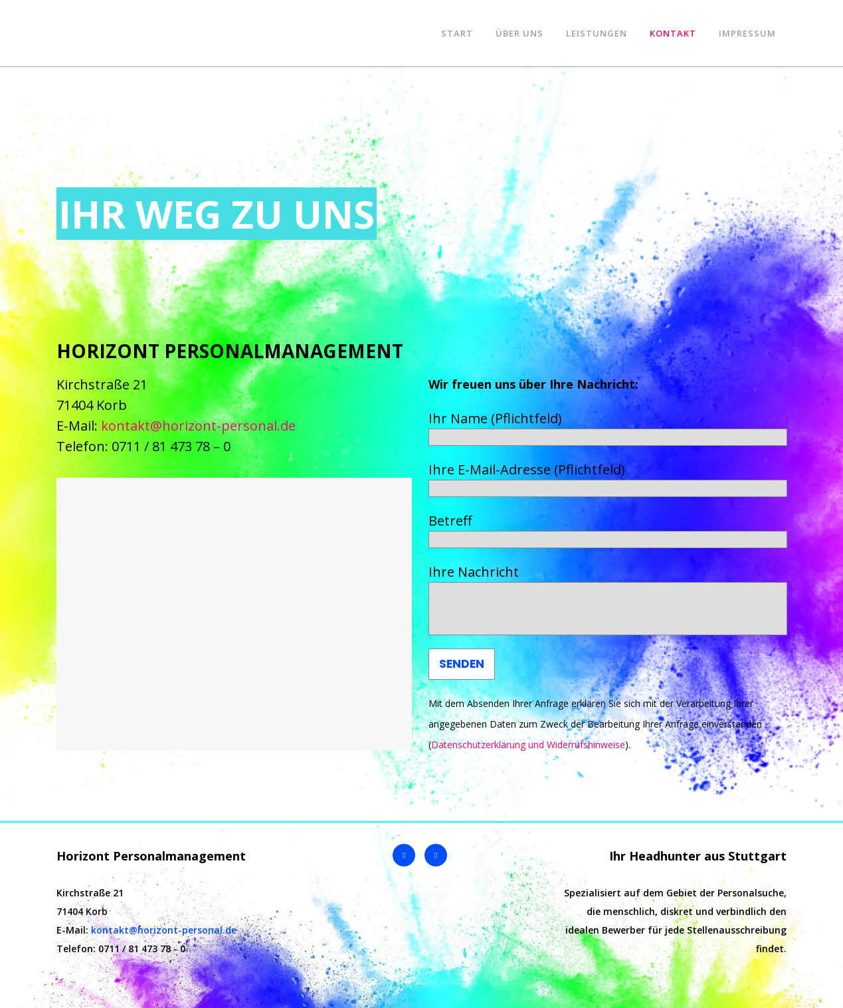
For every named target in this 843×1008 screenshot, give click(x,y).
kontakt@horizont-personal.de (198, 426)
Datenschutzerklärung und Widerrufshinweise (528, 744)
